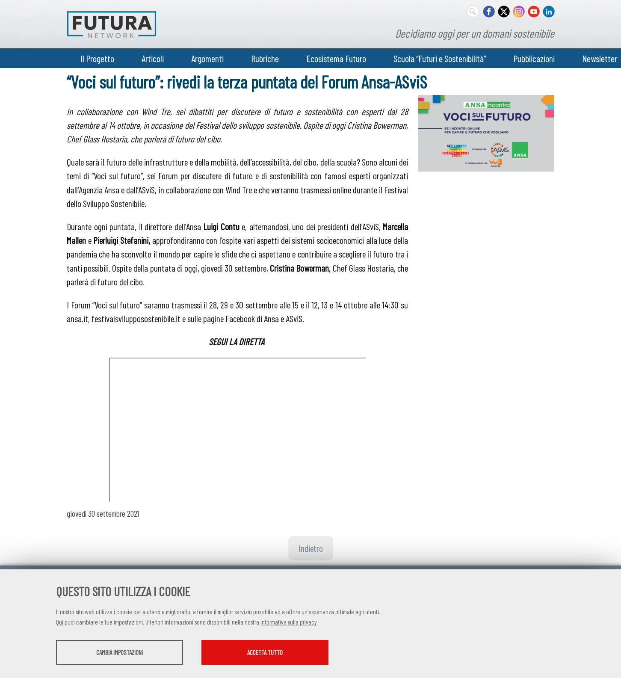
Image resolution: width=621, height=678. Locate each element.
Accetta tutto (277, 653)
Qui (59, 622)
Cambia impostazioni (123, 653)
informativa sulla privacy (288, 622)
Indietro (311, 548)
